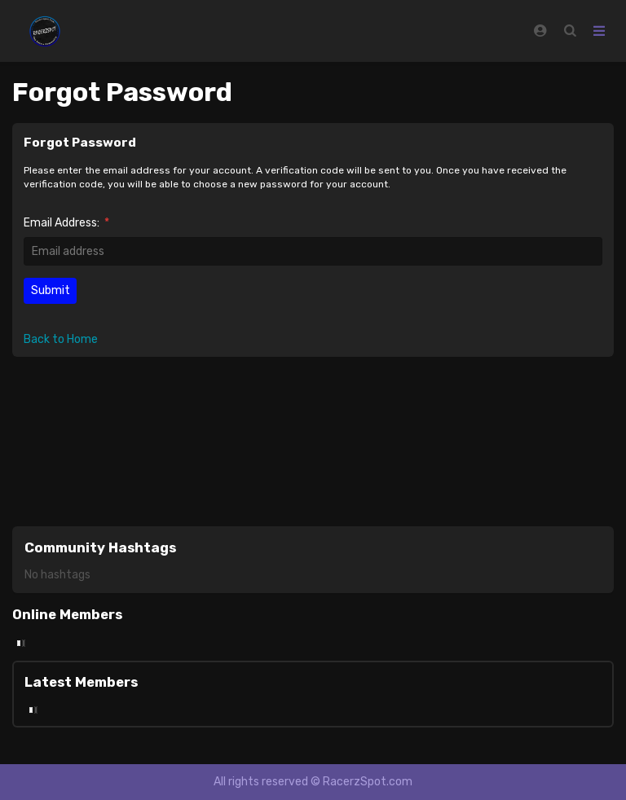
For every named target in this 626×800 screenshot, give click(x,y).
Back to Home (61, 339)
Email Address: (66, 223)
